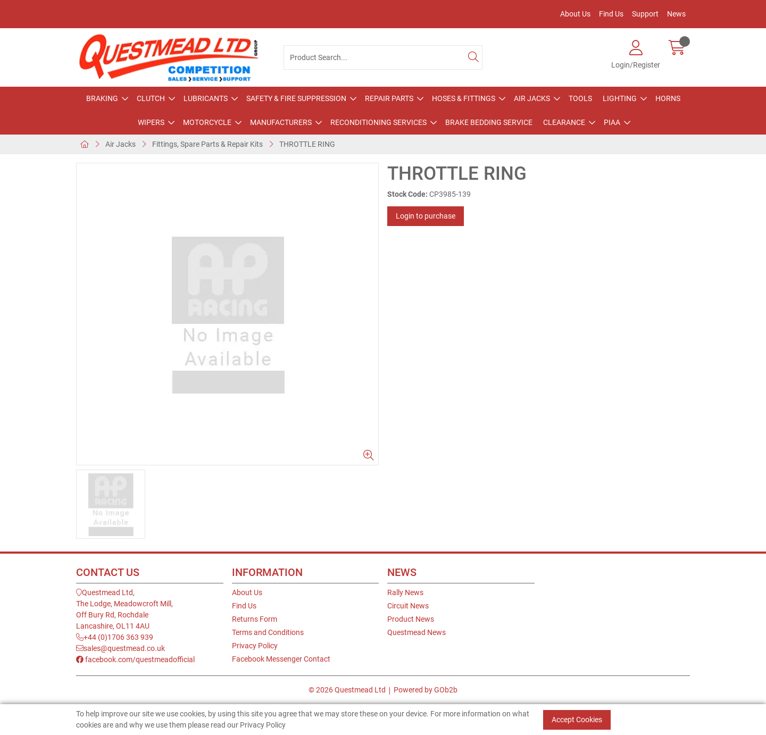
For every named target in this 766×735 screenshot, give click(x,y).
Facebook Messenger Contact (281, 659)
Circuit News (408, 606)
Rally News (405, 592)
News (676, 14)
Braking (102, 98)
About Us (575, 14)
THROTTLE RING (307, 144)
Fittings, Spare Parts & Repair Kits (207, 144)
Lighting (620, 98)
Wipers (151, 122)
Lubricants (206, 98)
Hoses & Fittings (463, 98)
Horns (667, 98)
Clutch (151, 98)
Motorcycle (207, 122)
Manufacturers (281, 122)
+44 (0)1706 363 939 (114, 637)
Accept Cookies (577, 719)
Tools (580, 98)
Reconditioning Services (378, 122)
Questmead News (416, 632)
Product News (410, 619)
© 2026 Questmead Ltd (347, 690)
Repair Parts (389, 98)
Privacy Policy (255, 645)
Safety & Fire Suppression (296, 98)
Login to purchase (425, 216)
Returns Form (254, 619)
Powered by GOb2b (425, 690)
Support (645, 14)
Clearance (564, 122)
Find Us (611, 14)
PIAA (612, 122)
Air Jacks (532, 98)
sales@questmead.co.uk (120, 648)
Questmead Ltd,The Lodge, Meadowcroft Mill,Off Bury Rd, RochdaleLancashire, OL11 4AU (124, 609)
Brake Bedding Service (488, 122)
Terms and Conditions (268, 632)
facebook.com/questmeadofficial (135, 659)
